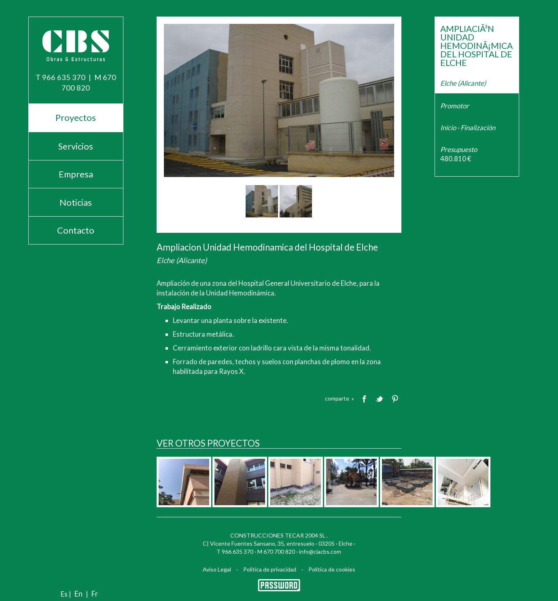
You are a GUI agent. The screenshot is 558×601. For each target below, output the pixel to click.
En (78, 593)
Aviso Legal (217, 569)
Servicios (75, 146)
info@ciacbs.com (320, 551)
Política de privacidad (269, 569)
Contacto (75, 230)
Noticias (75, 202)
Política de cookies (331, 569)
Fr (94, 593)
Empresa (76, 174)
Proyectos (75, 117)
